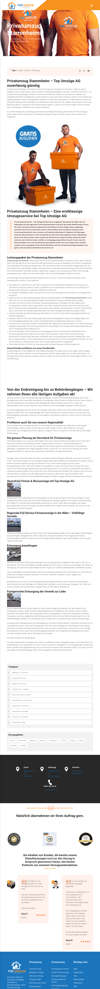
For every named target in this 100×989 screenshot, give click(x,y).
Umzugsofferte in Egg (18, 722)
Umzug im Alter (35, 979)
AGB (75, 969)
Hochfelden (13, 745)
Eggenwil (33, 740)
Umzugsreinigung (55, 344)
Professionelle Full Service (58, 980)
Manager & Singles (50, 476)
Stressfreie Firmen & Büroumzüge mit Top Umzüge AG (40, 481)
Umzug (74, 230)
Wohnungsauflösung (59, 985)
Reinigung (36, 70)
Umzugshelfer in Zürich (19, 678)
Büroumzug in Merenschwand (21, 695)
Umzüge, (19, 70)
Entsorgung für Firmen (60, 969)
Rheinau (81, 740)
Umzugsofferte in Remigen (20, 711)
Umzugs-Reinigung (58, 976)
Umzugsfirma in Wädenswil (20, 706)
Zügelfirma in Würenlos (19, 684)
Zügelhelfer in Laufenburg (20, 672)
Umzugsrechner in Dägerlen (20, 689)
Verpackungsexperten (49, 303)
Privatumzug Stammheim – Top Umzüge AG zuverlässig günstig (43, 83)
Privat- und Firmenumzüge (17, 461)
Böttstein (42, 740)
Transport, (28, 70)
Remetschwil (22, 740)
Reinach (63, 740)
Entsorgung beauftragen (22, 545)
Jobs (75, 986)
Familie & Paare (35, 969)
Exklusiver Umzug (36, 976)
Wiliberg (72, 740)
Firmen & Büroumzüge (60, 972)
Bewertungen (79, 979)
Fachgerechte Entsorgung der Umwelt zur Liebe (36, 591)
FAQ (75, 976)
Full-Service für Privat (37, 983)
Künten (12, 740)
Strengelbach (53, 740)
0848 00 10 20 (50, 790)
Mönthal (23, 745)
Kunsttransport (35, 986)
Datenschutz (78, 972)
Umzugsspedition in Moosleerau (22, 700)
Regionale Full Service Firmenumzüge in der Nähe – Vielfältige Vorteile (45, 514)
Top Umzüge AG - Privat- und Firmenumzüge (26, 39)
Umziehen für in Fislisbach (20, 717)
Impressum (78, 983)
